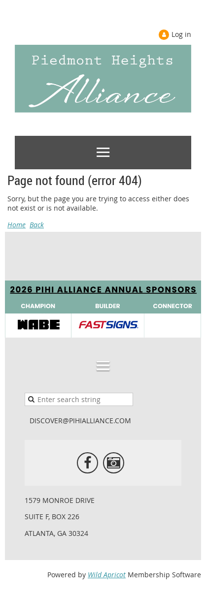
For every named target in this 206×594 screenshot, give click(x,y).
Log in (181, 34)
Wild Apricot (107, 574)
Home (16, 224)
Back (37, 224)
